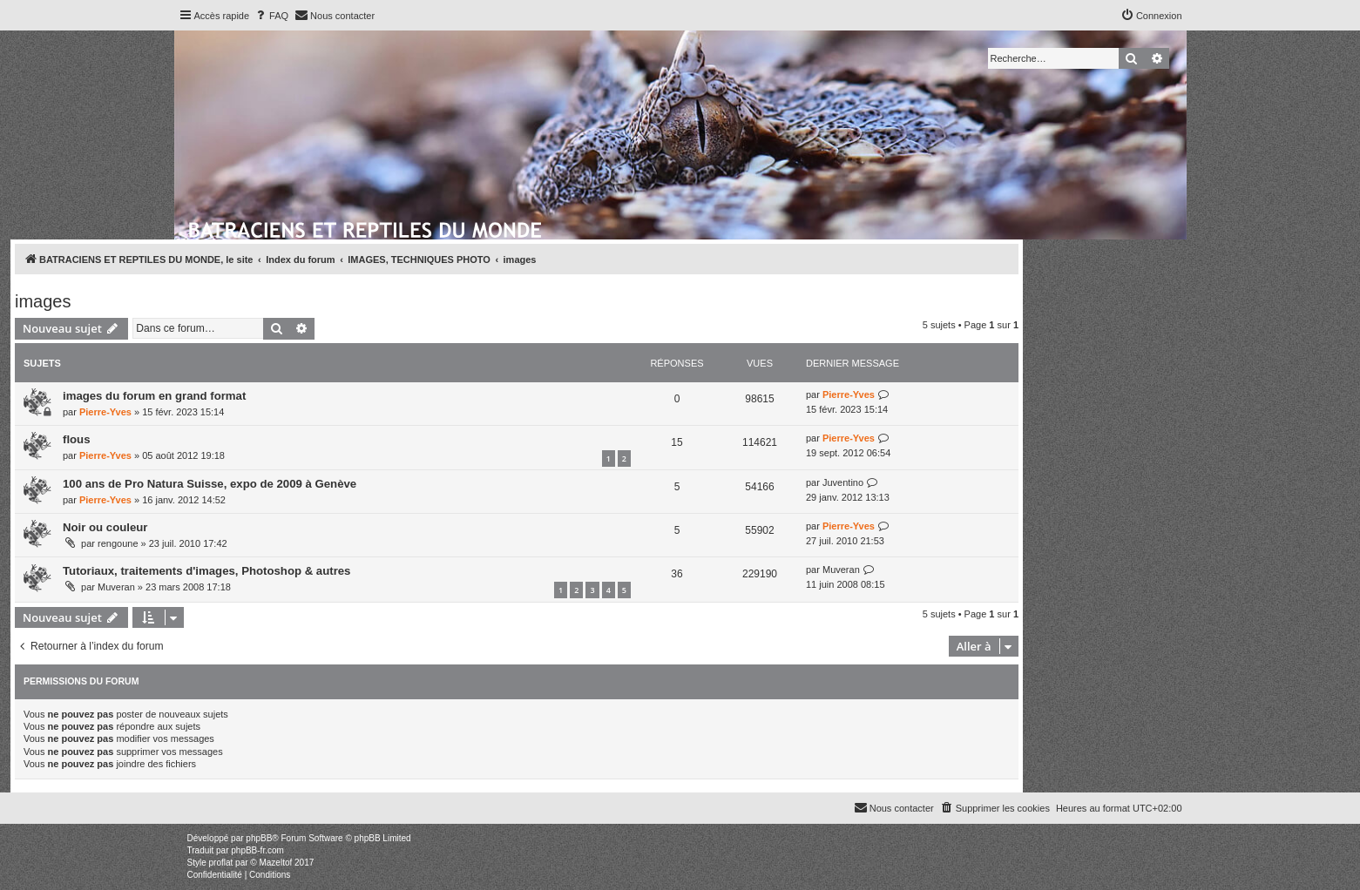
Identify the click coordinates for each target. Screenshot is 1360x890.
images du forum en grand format (154, 395)
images (43, 301)
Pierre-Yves (105, 412)
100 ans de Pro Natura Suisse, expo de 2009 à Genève (209, 483)
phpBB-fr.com (257, 850)
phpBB (259, 838)
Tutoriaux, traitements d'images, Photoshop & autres (206, 570)
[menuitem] (271, 15)
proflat (221, 862)
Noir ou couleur (105, 527)
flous (77, 439)
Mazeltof (275, 862)
